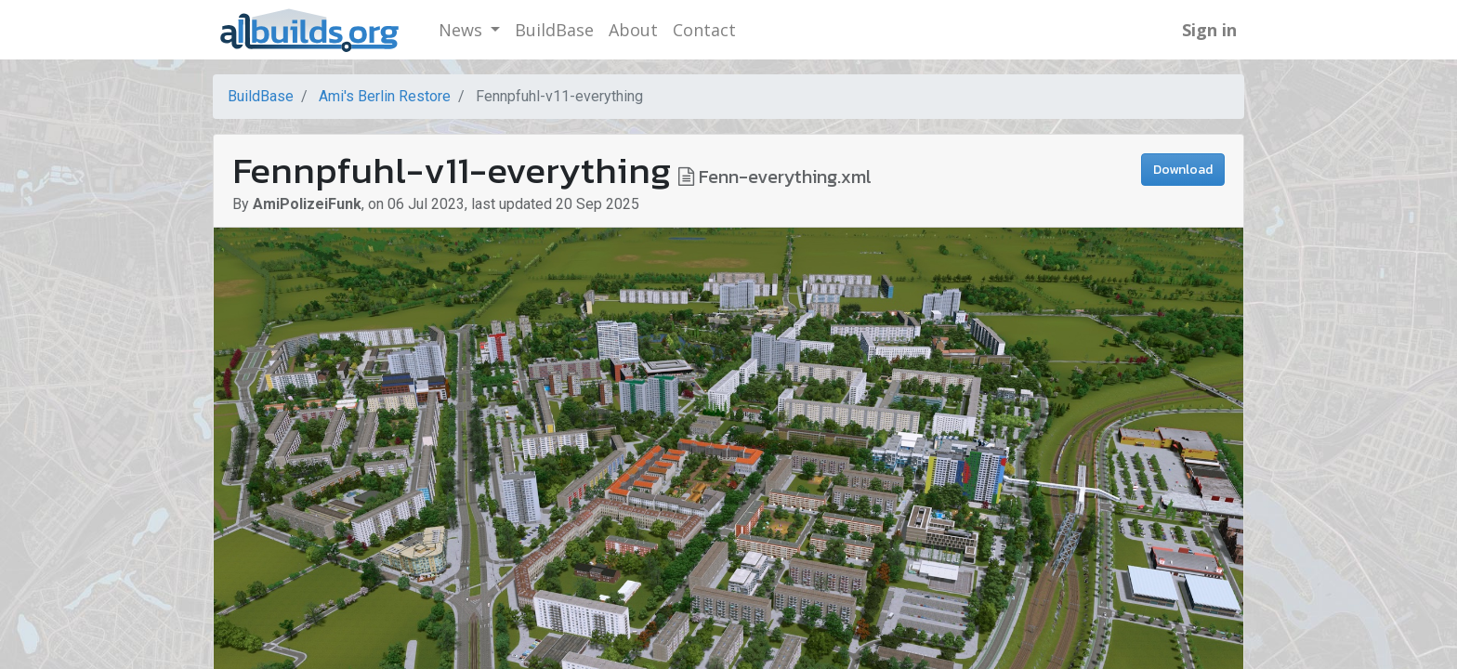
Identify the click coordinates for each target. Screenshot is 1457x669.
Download (1183, 169)
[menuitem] (554, 30)
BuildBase (261, 96)
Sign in (1209, 30)
